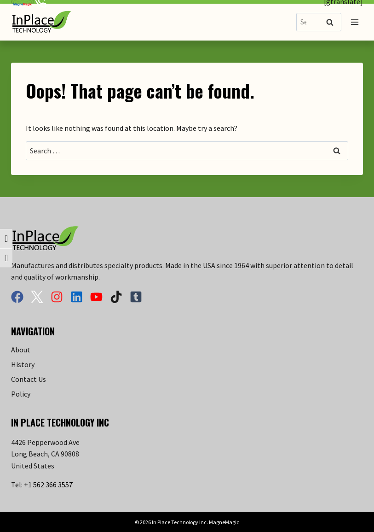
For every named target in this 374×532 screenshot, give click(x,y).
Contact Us (28, 379)
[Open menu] (354, 22)
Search (332, 23)
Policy (20, 393)
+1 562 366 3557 (48, 484)
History (23, 364)
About (20, 349)
